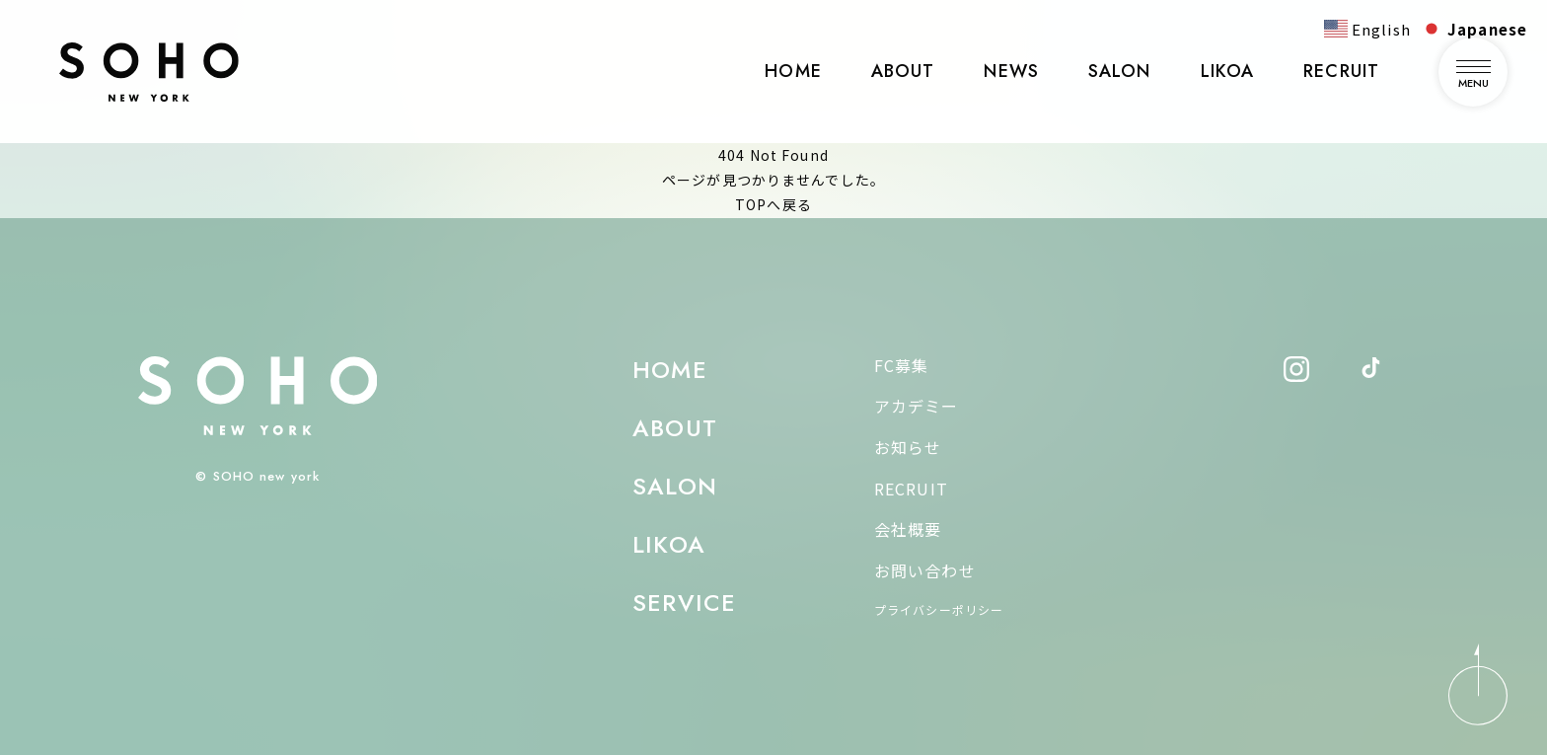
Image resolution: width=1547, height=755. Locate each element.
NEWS (1011, 71)
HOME (793, 71)
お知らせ (907, 447)
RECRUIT (1341, 71)
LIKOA (1228, 71)
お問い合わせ (925, 570)
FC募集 (901, 365)
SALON (1119, 71)
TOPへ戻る (773, 204)
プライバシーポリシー (938, 609)
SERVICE (684, 602)
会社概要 (907, 529)
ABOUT (903, 71)
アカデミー (916, 405)
